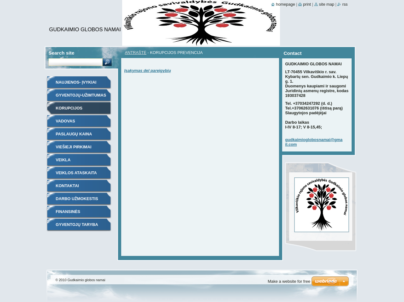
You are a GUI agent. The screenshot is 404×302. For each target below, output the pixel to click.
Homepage (285, 4)
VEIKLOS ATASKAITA (76, 172)
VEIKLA (63, 159)
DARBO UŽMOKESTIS (77, 198)
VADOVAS (65, 121)
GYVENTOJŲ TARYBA (77, 224)
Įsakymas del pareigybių (147, 70)
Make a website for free (289, 281)
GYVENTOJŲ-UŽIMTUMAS (81, 95)
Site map (326, 4)
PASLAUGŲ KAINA (74, 134)
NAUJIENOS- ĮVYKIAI (76, 82)
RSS (345, 4)
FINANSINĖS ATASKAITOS (68, 213)
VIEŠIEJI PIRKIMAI (74, 147)
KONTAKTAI (67, 185)
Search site (61, 53)
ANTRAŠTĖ (135, 52)
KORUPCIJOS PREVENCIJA (69, 110)
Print (307, 4)
